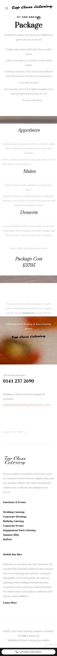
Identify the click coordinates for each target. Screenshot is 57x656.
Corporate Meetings (15, 516)
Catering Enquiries (28, 651)
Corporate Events (13, 525)
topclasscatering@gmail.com (26, 404)
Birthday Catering (13, 521)
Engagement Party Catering (19, 530)
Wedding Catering (13, 512)
